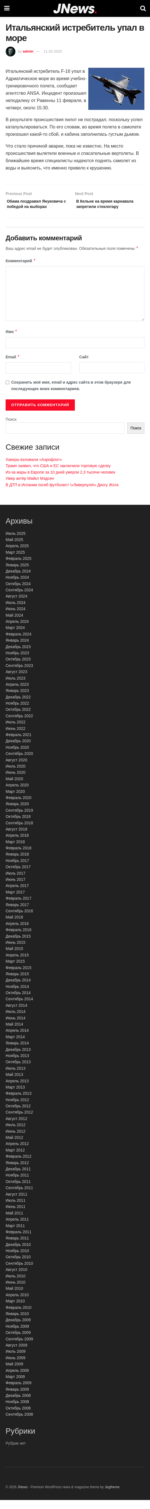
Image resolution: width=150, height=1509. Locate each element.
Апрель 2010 (17, 1304)
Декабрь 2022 (18, 706)
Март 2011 (15, 1234)
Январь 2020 (17, 813)
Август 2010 (16, 1279)
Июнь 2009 (16, 1367)
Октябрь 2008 (18, 1417)
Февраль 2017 (18, 907)
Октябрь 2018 (18, 825)
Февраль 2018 (18, 857)
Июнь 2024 (16, 618)
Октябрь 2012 (18, 1115)
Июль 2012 (16, 1134)
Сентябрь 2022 (19, 725)
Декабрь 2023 (18, 655)
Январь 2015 (17, 983)
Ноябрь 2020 (17, 756)
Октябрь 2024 (18, 593)
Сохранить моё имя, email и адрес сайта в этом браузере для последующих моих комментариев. (71, 394)
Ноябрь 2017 (17, 869)
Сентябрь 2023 (19, 674)
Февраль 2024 (18, 643)
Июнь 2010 (16, 1291)
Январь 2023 (17, 700)
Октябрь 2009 (18, 1341)
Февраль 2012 (18, 1165)
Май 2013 (14, 1083)
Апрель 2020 (17, 794)
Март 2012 (15, 1159)
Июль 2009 (16, 1360)
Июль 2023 (16, 687)
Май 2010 (14, 1297)
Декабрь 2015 (18, 945)
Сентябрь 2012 (19, 1121)
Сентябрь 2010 (19, 1272)
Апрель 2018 (17, 844)
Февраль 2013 (18, 1102)
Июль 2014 (16, 1021)
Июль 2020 (16, 775)
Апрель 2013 (17, 1090)
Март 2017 (15, 901)
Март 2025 (15, 561)
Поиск (11, 428)
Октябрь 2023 (18, 668)
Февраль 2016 (18, 938)
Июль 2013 (16, 1077)
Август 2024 (16, 605)
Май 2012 (14, 1146)
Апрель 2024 (17, 630)
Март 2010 (15, 1310)
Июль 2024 (16, 611)
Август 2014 (16, 1014)
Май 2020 (14, 788)
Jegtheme (112, 1496)
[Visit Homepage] (75, 8)
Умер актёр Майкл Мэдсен (30, 487)
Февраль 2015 (18, 976)
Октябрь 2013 (18, 1071)
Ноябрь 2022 (17, 712)
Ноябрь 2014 (17, 995)
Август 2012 (16, 1127)
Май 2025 (14, 548)
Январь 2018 (17, 863)
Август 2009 (16, 1354)
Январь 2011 (17, 1247)
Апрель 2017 (17, 895)
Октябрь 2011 (18, 1190)
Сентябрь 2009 (19, 1348)
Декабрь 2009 (18, 1329)
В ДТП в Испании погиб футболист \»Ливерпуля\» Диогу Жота (62, 494)
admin (28, 51)
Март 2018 (15, 851)
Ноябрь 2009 (17, 1335)
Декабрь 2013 (18, 1058)
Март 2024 (15, 637)
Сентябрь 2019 (19, 819)
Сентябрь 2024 (19, 599)
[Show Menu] (7, 8)
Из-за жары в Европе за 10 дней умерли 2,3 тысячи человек (60, 481)
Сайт (84, 366)
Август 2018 (16, 838)
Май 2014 (14, 1033)
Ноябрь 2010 (17, 1259)
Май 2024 (14, 624)
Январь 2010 (17, 1322)
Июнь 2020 (16, 781)
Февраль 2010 (18, 1316)
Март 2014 (15, 1046)
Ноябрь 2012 (17, 1109)
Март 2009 (15, 1385)
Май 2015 (14, 958)
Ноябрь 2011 (17, 1184)
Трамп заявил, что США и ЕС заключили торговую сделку (58, 475)
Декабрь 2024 (18, 580)
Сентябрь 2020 (19, 763)
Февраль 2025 (18, 567)
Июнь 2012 (16, 1140)
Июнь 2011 (16, 1216)
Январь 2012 (17, 1171)
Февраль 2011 (18, 1241)
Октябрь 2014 (18, 1001)
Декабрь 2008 (18, 1404)
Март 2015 (15, 970)
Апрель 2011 (17, 1228)
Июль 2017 (16, 882)
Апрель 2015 (17, 964)
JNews (22, 1496)
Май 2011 (14, 1222)
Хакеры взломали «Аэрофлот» (34, 468)
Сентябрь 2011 (19, 1197)
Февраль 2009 (18, 1392)
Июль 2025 (16, 542)
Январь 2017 (17, 913)
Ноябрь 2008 (17, 1411)
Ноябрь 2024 (17, 586)
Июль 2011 (16, 1209)
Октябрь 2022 (18, 718)
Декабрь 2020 (18, 750)
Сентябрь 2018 (19, 832)
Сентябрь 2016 (19, 920)
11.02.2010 (53, 51)
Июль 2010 (16, 1285)
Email (13, 366)
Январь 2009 (17, 1398)
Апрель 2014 (17, 1039)
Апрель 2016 (17, 932)
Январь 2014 (17, 1052)
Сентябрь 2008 (19, 1423)
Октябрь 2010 (18, 1266)
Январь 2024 (17, 649)
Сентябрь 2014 (19, 1008)
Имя (11, 341)
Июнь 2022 (16, 737)
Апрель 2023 (17, 693)
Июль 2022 (16, 731)
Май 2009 (14, 1373)
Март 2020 (15, 800)
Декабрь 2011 (18, 1178)
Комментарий (21, 270)
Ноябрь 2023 (17, 662)
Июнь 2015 (16, 951)
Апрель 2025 (17, 555)
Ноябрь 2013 (17, 1064)
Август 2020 (16, 769)
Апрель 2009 (17, 1379)
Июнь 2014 (16, 1027)
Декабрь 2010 (18, 1253)
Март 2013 (15, 1096)
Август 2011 (16, 1203)
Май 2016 (14, 926)
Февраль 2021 (18, 743)
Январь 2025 (17, 574)
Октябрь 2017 (18, 876)
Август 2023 (16, 680)
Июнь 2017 (16, 888)
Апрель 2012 (17, 1153)
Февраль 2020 (18, 806)
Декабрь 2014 (18, 989)
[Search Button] (143, 8)
